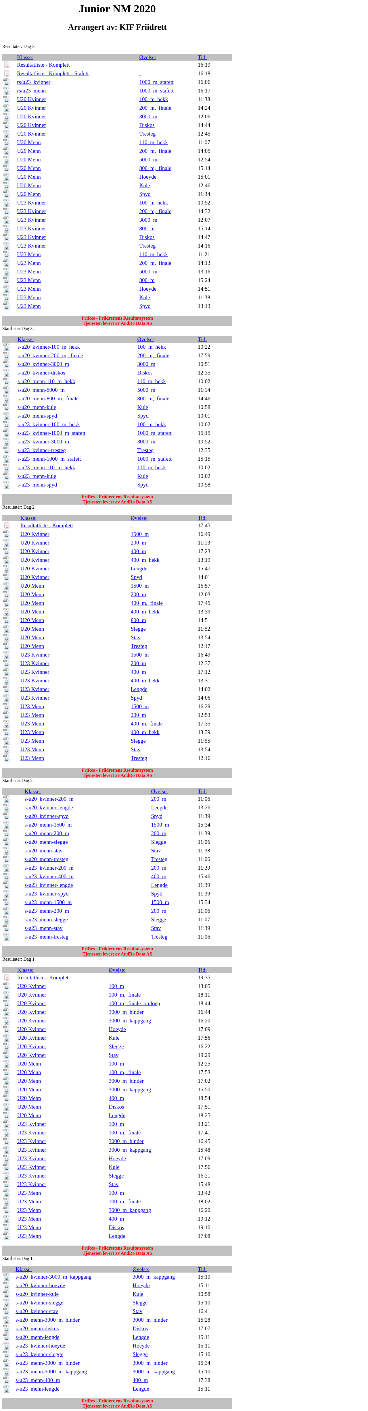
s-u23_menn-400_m (38, 1380)
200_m (138, 543)
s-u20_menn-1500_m (48, 825)
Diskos (146, 125)
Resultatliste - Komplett (43, 65)
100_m (116, 986)
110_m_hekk (153, 142)
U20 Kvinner (31, 99)
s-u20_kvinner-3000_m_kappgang (53, 1277)
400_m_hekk (145, 560)
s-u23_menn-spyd (37, 485)
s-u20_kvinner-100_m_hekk (49, 347)
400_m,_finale (147, 603)
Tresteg (147, 134)
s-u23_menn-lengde (37, 1389)
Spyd (144, 194)
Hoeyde (147, 177)
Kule (144, 185)
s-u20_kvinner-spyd (47, 816)
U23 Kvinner (31, 203)
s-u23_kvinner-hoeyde (40, 1346)
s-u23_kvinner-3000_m (43, 442)
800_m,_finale (155, 168)
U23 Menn (29, 254)
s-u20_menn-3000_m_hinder (48, 1320)
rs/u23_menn (31, 91)
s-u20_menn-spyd (37, 416)
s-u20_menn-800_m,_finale (48, 398)
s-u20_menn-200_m (47, 833)
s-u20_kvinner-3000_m (43, 364)
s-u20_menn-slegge (46, 842)
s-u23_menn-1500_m (48, 902)
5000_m (148, 160)
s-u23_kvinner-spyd (47, 894)
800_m (146, 228)
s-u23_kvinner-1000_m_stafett (51, 433)
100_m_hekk (153, 99)
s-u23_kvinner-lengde (49, 885)
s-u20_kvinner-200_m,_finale (50, 355)
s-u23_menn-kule (37, 476)
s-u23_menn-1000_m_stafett (49, 459)
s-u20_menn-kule (37, 407)
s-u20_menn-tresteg (46, 859)
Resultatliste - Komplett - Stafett (53, 73)
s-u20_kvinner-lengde (49, 807)
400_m (138, 551)
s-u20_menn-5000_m (41, 390)
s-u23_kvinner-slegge (39, 1354)
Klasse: (25, 57)
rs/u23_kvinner (33, 82)
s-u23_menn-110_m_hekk (46, 467)
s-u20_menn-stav (44, 851)
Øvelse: (147, 57)
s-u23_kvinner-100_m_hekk (49, 424)
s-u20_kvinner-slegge (39, 1303)
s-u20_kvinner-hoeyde (40, 1285)
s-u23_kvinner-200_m (49, 868)
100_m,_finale (125, 995)
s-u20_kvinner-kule (37, 1294)
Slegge (138, 629)
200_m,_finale (155, 108)
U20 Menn (29, 142)
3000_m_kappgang (130, 1021)
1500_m (140, 534)
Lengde (139, 568)
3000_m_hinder (126, 1012)
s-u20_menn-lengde (37, 1337)
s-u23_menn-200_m (47, 911)
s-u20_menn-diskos (37, 1328)
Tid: (202, 57)
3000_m (148, 116)
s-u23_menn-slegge (46, 919)
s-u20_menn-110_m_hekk (46, 381)
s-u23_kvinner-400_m (49, 876)
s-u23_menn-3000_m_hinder (48, 1363)
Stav (136, 637)
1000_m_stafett (156, 82)
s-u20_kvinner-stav (37, 1311)
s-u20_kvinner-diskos (41, 373)
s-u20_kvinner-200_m (49, 799)
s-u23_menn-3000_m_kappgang (51, 1371)
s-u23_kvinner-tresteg (42, 450)
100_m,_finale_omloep (134, 1003)
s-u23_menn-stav (44, 928)
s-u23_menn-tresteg (46, 937)
